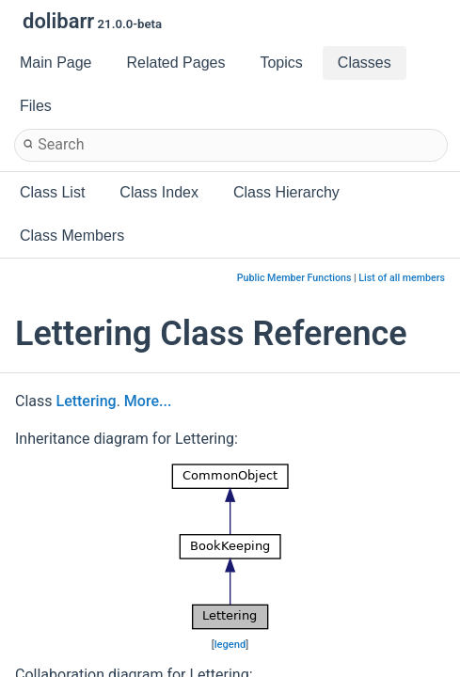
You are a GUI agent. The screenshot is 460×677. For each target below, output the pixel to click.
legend (230, 644)
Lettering (86, 401)
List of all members (401, 278)
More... (147, 401)
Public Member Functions (294, 278)
